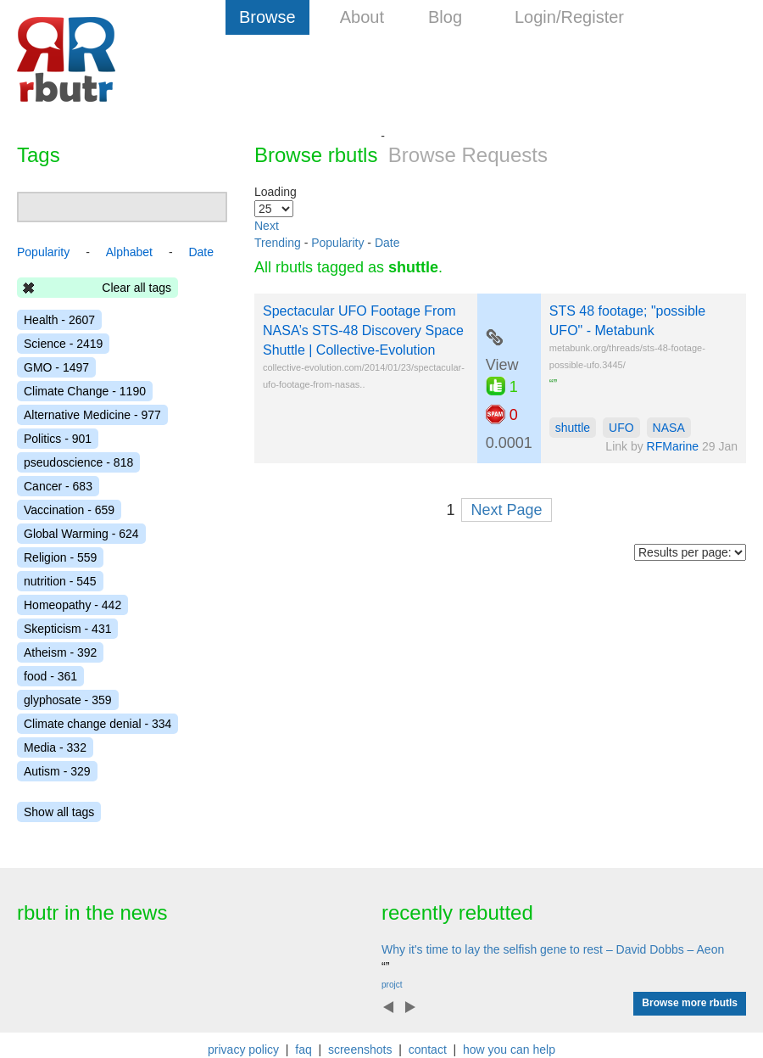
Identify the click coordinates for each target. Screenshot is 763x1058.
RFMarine (673, 446)
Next (266, 225)
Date (387, 242)
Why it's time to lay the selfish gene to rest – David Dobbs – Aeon (553, 949)
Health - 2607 (59, 320)
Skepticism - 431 (67, 628)
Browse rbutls (315, 154)
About (362, 17)
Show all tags (59, 812)
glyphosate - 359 (68, 700)
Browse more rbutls (690, 1003)
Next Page (506, 509)
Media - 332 (55, 747)
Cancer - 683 (58, 486)
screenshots (360, 1049)
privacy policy (243, 1049)
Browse (267, 17)
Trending (277, 242)
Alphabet (129, 252)
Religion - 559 (60, 557)
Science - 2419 (63, 343)
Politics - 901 (58, 438)
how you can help (509, 1049)
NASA (669, 427)
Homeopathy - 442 (72, 605)
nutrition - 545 (60, 581)
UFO (621, 427)
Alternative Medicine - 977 (92, 415)
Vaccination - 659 (69, 510)
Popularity (337, 242)
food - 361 (50, 676)
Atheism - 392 (60, 652)
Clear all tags (136, 287)
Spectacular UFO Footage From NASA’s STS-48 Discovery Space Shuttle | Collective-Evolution (363, 330)
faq (303, 1049)
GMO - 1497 (56, 367)
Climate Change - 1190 (85, 391)
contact (428, 1049)
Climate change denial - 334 (97, 724)
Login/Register (569, 17)
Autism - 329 (57, 771)
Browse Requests (468, 154)
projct (392, 984)
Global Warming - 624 (81, 533)
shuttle (572, 427)
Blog (445, 17)
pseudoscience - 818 (78, 462)
